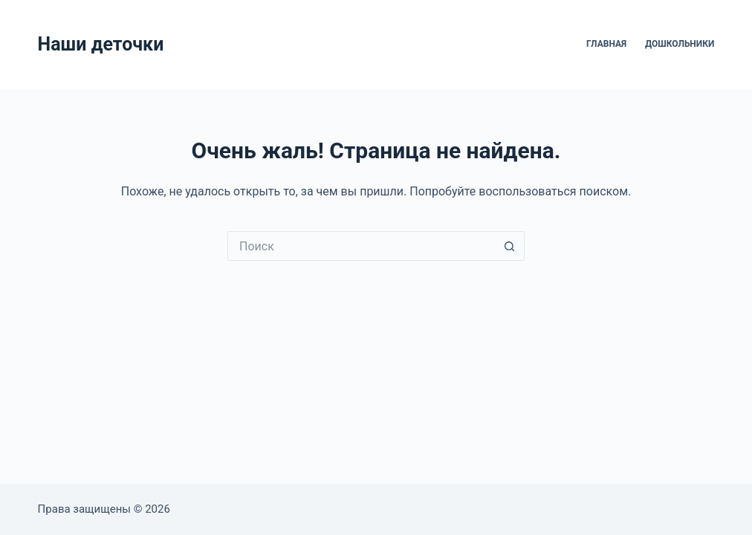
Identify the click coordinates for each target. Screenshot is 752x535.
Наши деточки (101, 44)
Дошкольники (679, 44)
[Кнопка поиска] (510, 246)
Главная (606, 44)
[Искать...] (361, 246)
